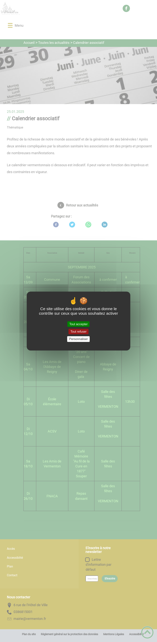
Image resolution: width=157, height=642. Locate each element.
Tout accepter (78, 324)
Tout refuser (78, 331)
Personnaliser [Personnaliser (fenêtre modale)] (78, 339)
